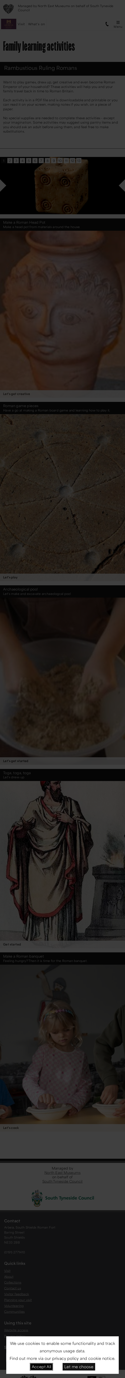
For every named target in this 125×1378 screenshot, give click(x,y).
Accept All (41, 1366)
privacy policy (65, 1358)
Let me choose (78, 1366)
